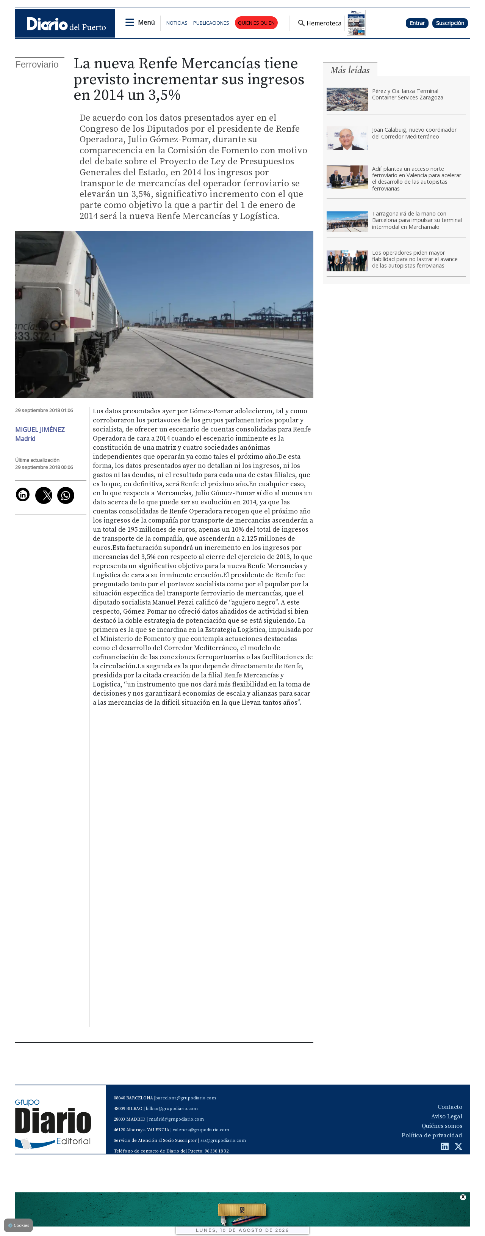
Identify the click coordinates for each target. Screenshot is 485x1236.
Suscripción (450, 23)
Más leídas (350, 70)
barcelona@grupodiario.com (185, 1098)
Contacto (450, 1107)
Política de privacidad (432, 1135)
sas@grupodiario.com (223, 1140)
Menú (146, 22)
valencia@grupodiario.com (201, 1130)
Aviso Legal (446, 1116)
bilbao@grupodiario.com (172, 1109)
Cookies (18, 1225)
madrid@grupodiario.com (176, 1119)
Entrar (417, 23)
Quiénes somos (442, 1126)
